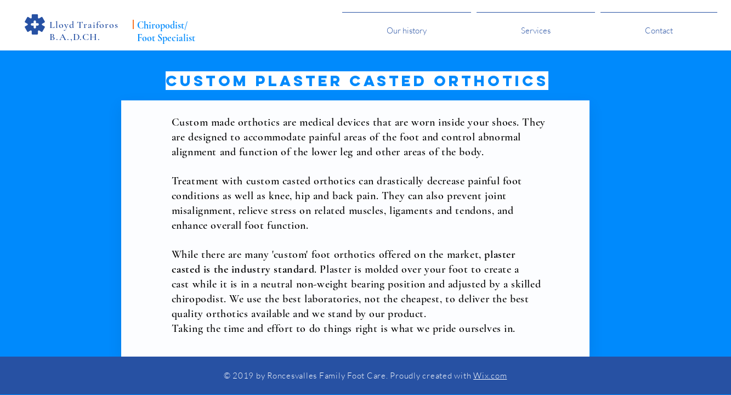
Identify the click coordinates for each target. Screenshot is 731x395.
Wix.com (490, 375)
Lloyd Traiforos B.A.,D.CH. (83, 31)
